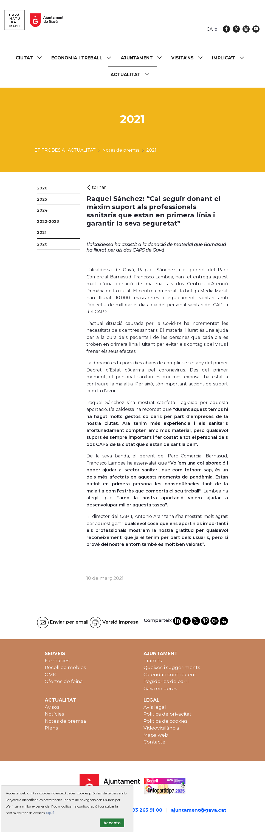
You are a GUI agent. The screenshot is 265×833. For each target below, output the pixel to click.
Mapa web (155, 735)
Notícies (54, 714)
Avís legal (154, 707)
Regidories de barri (165, 681)
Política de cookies (165, 721)
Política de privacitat (167, 714)
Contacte (154, 742)
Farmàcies (57, 660)
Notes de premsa (65, 721)
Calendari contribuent (169, 674)
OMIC (51, 674)
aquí (50, 813)
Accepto (112, 822)
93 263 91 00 (147, 810)
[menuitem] (31, 58)
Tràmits (152, 660)
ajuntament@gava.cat (198, 810)
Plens (51, 728)
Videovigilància (161, 728)
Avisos (52, 707)
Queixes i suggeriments (171, 667)
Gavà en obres (160, 688)
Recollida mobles (65, 667)
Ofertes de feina (64, 681)
